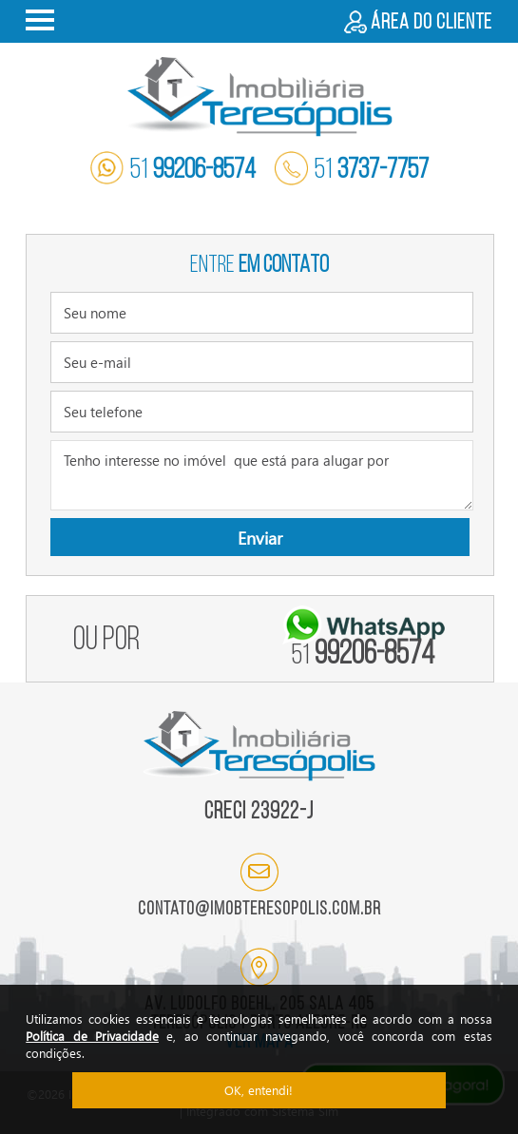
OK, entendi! (258, 1090)
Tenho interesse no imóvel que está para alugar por (261, 475)
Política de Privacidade (92, 1036)
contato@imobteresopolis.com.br (259, 909)
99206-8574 (363, 655)
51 (173, 170)
